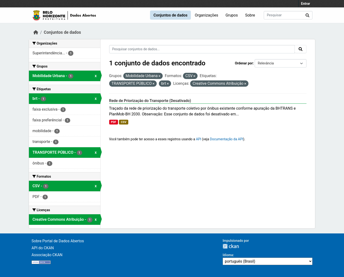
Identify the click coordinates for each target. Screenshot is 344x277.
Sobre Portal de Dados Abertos (58, 241)
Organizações (206, 15)
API (198, 139)
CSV (123, 122)
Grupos (232, 15)
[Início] (35, 32)
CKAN (231, 246)
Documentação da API (226, 139)
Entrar (305, 4)
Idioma (228, 255)
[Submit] (307, 15)
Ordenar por (244, 63)
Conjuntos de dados (170, 15)
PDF (113, 122)
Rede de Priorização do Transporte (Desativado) (150, 100)
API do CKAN (43, 248)
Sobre (250, 15)
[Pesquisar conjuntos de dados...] (288, 15)
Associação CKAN (47, 255)
